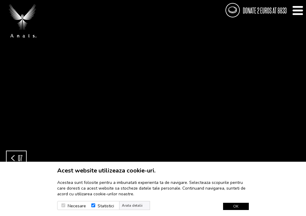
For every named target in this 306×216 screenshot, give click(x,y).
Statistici (106, 206)
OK (236, 206)
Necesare (77, 206)
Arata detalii (132, 205)
